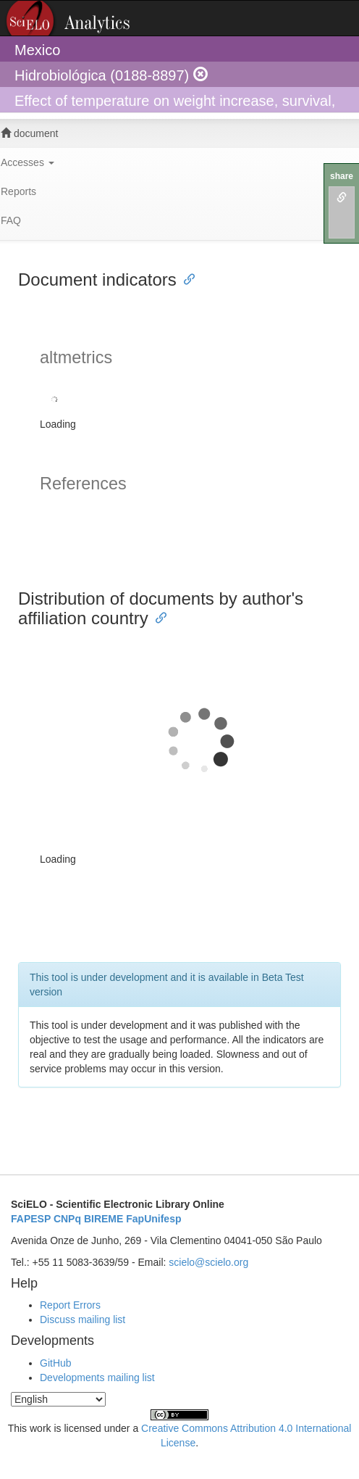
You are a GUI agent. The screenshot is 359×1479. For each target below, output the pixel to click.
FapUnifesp (153, 1219)
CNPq (67, 1219)
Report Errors (70, 1305)
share (341, 176)
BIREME (103, 1219)
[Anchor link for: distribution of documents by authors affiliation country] (157, 617)
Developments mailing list (97, 1377)
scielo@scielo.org (208, 1262)
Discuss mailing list (82, 1319)
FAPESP (31, 1219)
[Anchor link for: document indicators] (185, 278)
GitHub (56, 1363)
